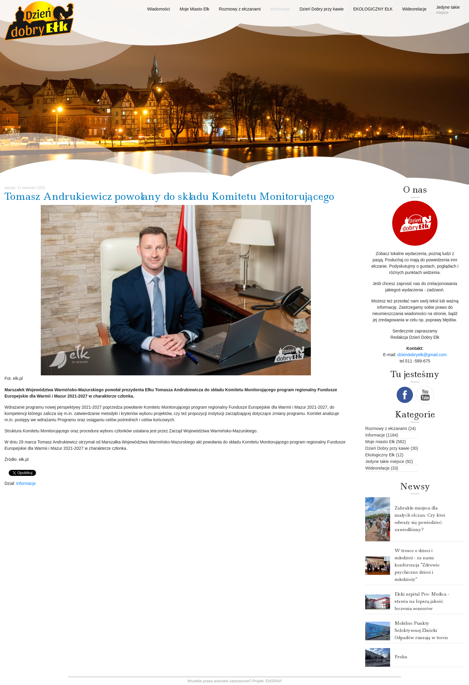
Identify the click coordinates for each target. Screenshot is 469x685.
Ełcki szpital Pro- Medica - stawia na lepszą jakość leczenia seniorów (422, 601)
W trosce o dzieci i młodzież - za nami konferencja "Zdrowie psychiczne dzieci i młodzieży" (417, 565)
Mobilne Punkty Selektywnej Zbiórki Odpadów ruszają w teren (421, 630)
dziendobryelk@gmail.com (421, 354)
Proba (401, 657)
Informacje (26, 483)
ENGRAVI (273, 681)
